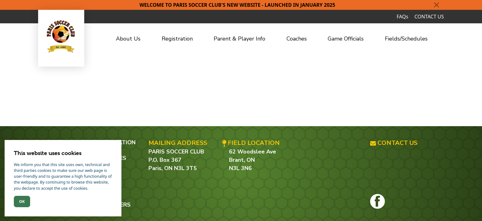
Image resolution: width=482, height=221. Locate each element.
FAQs (402, 16)
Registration (177, 38)
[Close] (436, 5)
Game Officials (346, 38)
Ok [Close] (22, 201)
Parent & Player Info (239, 38)
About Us (128, 38)
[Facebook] (377, 201)
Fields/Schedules (406, 38)
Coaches (296, 38)
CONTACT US (429, 16)
